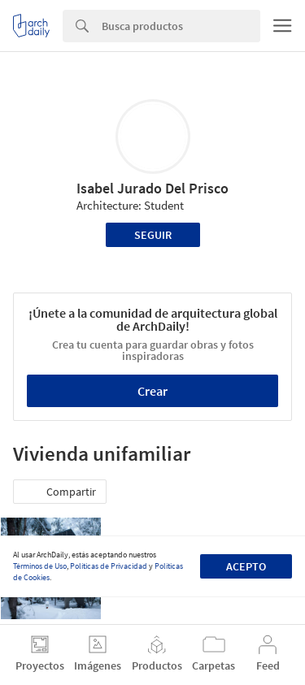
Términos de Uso (40, 566)
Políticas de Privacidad (108, 566)
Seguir (153, 235)
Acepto (246, 566)
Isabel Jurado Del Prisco (152, 188)
